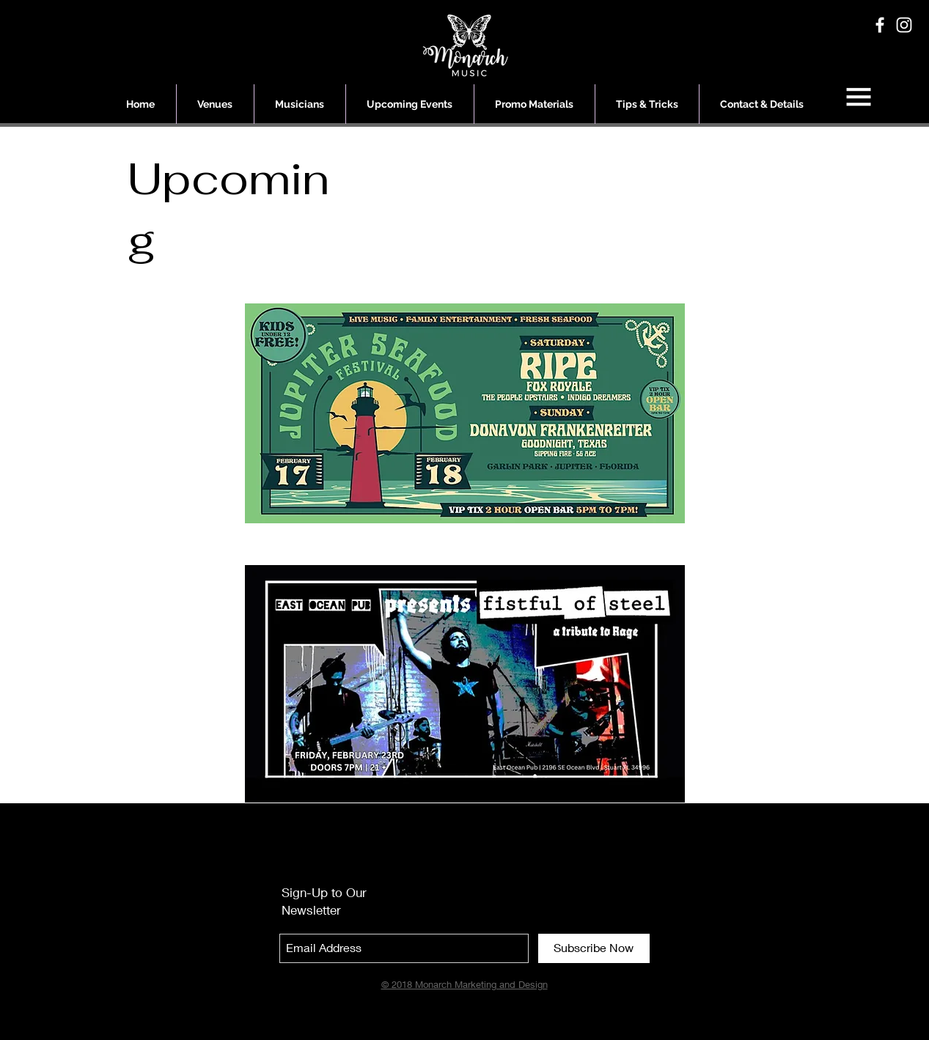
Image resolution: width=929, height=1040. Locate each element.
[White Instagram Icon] (904, 25)
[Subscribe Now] (594, 948)
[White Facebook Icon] (880, 25)
